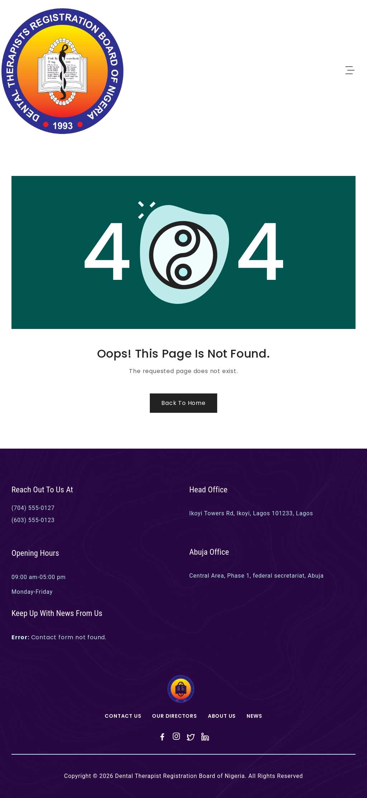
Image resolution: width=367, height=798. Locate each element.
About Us (222, 716)
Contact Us (123, 716)
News (254, 716)
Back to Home (183, 403)
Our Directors (174, 716)
